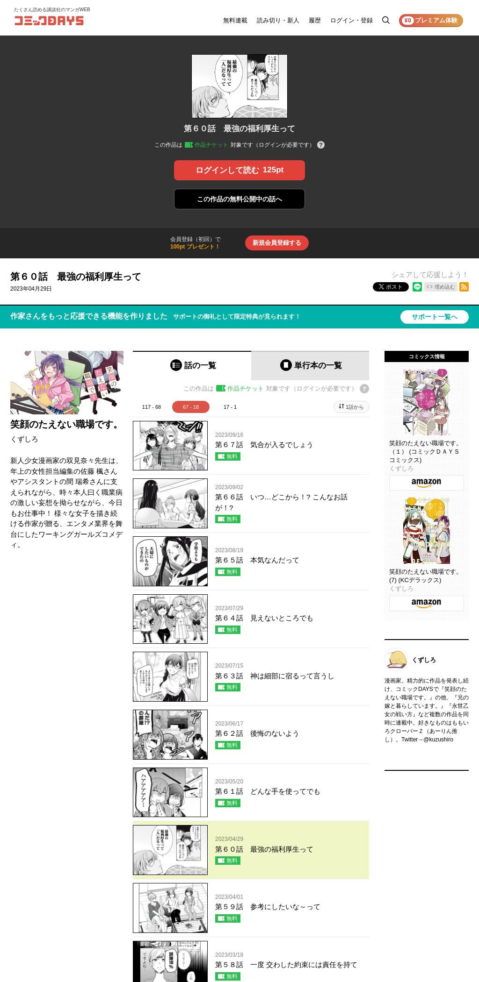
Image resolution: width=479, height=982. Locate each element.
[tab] (192, 365)
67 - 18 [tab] (191, 407)
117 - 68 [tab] (151, 407)
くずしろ (24, 439)
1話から (355, 407)
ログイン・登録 (351, 20)
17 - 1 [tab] (230, 407)
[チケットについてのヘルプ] (321, 145)
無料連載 (235, 20)
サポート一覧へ (434, 316)
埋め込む (445, 287)
